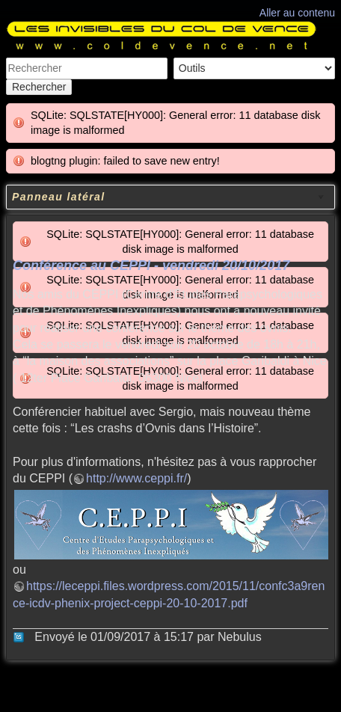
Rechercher (39, 87)
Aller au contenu (297, 13)
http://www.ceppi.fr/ (136, 478)
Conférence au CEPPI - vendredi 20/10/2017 (151, 265)
